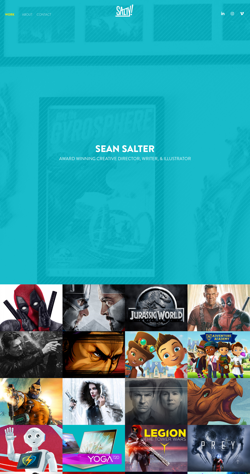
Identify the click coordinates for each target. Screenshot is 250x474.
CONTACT (44, 14)
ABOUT (27, 14)
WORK (9, 14)
